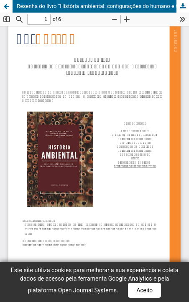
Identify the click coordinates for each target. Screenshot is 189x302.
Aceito (144, 290)
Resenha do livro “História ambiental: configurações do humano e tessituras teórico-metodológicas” (103, 6)
